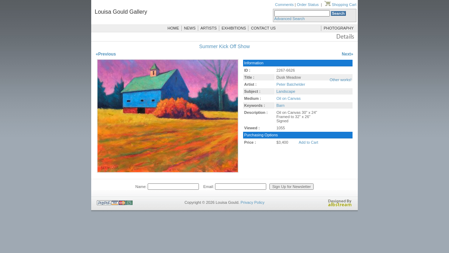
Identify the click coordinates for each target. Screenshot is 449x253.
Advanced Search (289, 19)
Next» (347, 54)
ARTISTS (209, 28)
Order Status (308, 4)
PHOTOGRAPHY (339, 28)
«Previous (106, 54)
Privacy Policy (252, 202)
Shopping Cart (340, 4)
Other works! (340, 80)
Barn (280, 105)
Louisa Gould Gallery (121, 12)
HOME (173, 28)
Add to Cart (309, 142)
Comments (284, 4)
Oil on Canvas (288, 98)
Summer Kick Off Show (224, 46)
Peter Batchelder (290, 84)
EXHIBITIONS (234, 28)
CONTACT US (263, 28)
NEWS (190, 28)
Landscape (285, 91)
